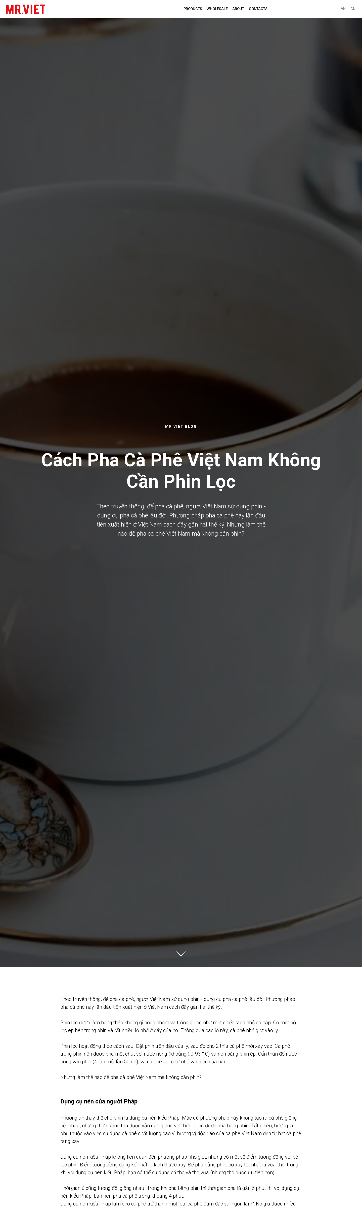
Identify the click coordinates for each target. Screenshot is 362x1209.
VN (343, 9)
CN (352, 9)
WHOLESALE (217, 9)
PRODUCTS (193, 9)
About (238, 9)
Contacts (258, 9)
